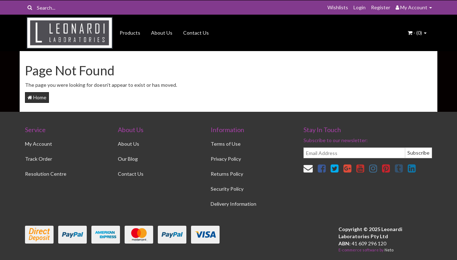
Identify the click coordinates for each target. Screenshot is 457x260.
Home (36, 97)
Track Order (38, 159)
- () (417, 33)
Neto (389, 250)
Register (380, 7)
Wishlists (337, 7)
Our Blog (128, 159)
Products (130, 33)
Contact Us (196, 33)
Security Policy (227, 189)
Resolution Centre (45, 174)
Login (359, 7)
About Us (161, 33)
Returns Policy (227, 174)
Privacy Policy (226, 159)
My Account (38, 144)
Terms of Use (226, 144)
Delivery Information (233, 204)
